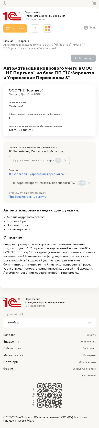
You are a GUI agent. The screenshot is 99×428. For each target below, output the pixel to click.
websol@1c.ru (26, 420)
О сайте (91, 335)
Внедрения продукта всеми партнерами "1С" (49, 183)
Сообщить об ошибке (84, 369)
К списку (85, 58)
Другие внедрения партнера (37, 160)
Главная (8, 41)
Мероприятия (13, 355)
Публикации (12, 348)
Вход (92, 27)
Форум (8, 369)
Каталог (9, 335)
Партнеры (10, 362)
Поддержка (89, 355)
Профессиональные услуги (28, 197)
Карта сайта (89, 375)
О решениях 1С (88, 341)
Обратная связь (87, 362)
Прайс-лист (89, 348)
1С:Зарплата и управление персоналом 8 (37, 174)
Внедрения (22, 41)
